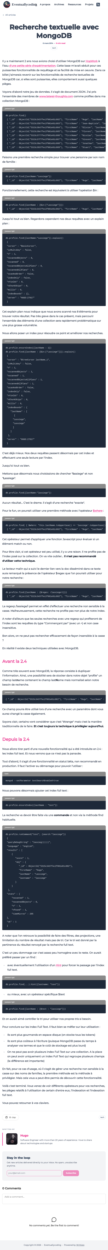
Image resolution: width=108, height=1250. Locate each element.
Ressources (74, 4)
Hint (58, 965)
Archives (59, 4)
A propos (45, 4)
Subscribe (71, 1173)
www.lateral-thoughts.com (56, 96)
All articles (9, 15)
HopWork (92, 61)
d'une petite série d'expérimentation (32, 65)
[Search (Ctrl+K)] (36, 5)
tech (54, 48)
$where (98, 510)
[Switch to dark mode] (103, 5)
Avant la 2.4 (14, 661)
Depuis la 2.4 (15, 739)
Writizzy (80, 1245)
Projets (89, 4)
